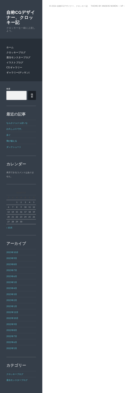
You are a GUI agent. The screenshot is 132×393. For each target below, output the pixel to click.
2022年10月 (12, 318)
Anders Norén (110, 6)
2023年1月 (11, 306)
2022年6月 (11, 342)
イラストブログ (14, 62)
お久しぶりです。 (14, 129)
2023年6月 (11, 276)
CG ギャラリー (14, 67)
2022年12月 (12, 312)
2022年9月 (11, 324)
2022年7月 (11, 336)
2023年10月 (12, 252)
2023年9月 (11, 258)
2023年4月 (11, 288)
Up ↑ (123, 6)
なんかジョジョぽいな (17, 123)
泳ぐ (8, 135)
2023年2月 (11, 300)
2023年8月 (11, 264)
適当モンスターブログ (18, 57)
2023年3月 (11, 294)
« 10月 (9, 227)
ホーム (10, 47)
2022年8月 (11, 330)
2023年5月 (11, 282)
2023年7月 (11, 270)
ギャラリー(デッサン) (17, 72)
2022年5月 (11, 348)
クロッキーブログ (16, 52)
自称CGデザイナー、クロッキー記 (20, 17)
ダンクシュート (13, 147)
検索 (8, 89)
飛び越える (11, 141)
